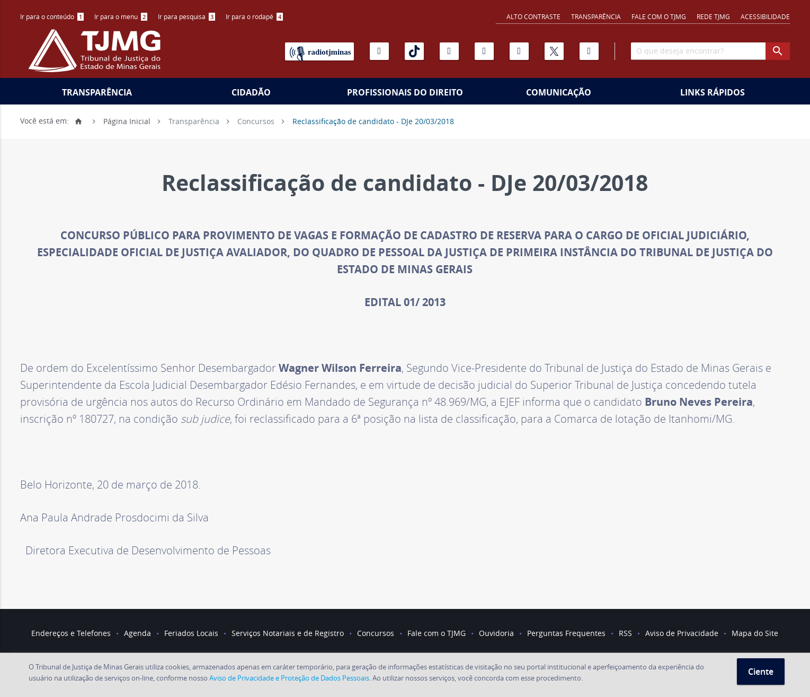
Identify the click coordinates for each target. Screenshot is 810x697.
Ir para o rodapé (254, 16)
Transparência (596, 16)
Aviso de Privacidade (681, 633)
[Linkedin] (519, 51)
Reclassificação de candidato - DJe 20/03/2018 (373, 121)
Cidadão (251, 92)
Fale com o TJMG (658, 16)
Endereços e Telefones (71, 633)
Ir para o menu (120, 16)
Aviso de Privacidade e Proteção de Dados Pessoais (289, 678)
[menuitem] (52, 17)
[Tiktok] (414, 51)
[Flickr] (484, 51)
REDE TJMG (713, 16)
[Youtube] (379, 51)
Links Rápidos (712, 92)
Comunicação (558, 92)
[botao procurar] (778, 51)
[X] (554, 51)
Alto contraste (533, 16)
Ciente (760, 671)
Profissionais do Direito (405, 92)
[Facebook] (589, 51)
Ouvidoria (496, 633)
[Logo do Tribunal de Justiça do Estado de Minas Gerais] (97, 56)
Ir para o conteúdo (52, 16)
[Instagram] (449, 51)
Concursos (255, 121)
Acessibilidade (765, 16)
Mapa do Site (755, 633)
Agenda (137, 633)
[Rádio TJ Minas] (319, 51)
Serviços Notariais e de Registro (288, 633)
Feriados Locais (191, 633)
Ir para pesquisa (186, 16)
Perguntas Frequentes (566, 633)
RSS (625, 633)
